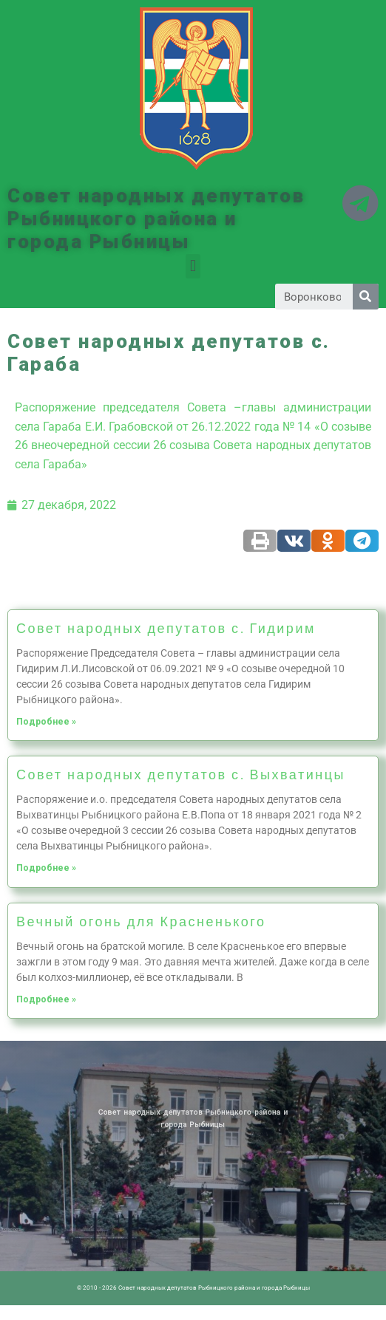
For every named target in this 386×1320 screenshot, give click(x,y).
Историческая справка (114, 1063)
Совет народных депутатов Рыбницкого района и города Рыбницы (156, 219)
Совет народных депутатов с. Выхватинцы (180, 774)
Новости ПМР (95, 1063)
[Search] (366, 297)
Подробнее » (46, 722)
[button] (193, 266)
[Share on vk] (294, 541)
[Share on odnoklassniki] (328, 541)
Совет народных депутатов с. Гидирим (166, 628)
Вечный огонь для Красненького (141, 921)
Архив (104, 1063)
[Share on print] (260, 541)
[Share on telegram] (362, 541)
